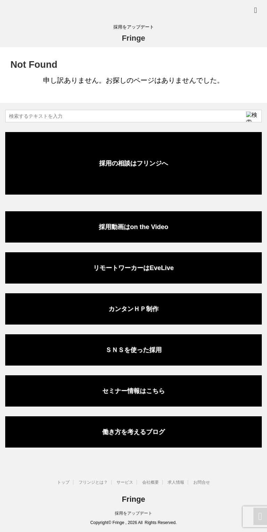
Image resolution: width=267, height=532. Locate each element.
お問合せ (201, 482)
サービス (124, 482)
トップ (63, 482)
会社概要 (150, 482)
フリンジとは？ (93, 482)
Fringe (133, 38)
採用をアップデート (133, 513)
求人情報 (176, 482)
